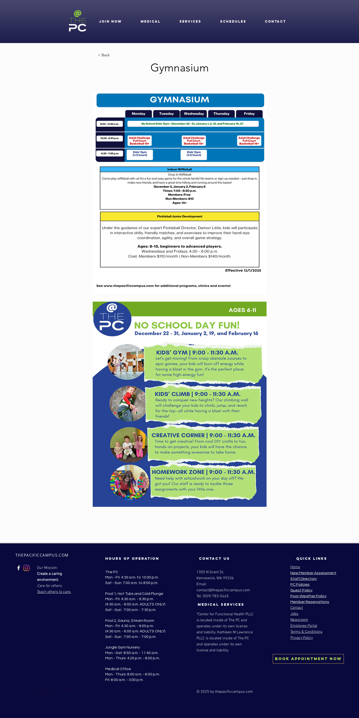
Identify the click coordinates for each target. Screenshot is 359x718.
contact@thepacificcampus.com (223, 590)
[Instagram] (26, 568)
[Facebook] (18, 568)
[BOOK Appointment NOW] (308, 659)
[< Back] (114, 55)
